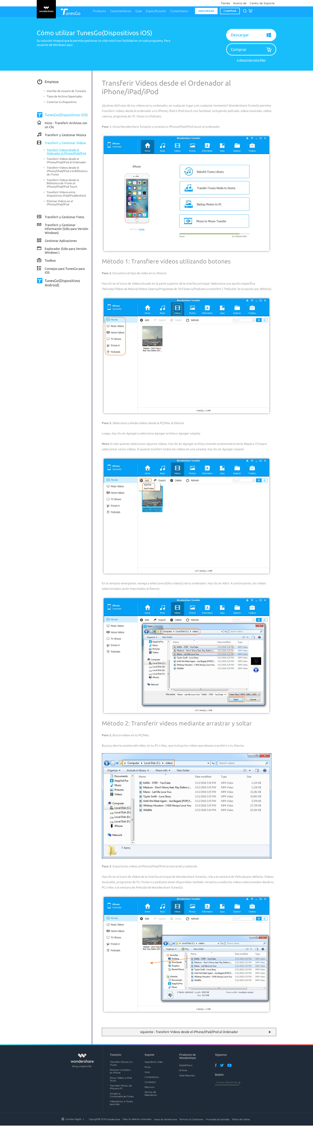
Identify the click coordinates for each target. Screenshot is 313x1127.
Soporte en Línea (153, 1063)
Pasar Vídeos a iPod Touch (121, 1080)
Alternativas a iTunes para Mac (121, 1104)
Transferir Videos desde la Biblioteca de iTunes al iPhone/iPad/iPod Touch (63, 185)
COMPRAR (229, 12)
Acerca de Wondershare (165, 1120)
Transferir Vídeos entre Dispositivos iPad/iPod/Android (66, 195)
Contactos (150, 1083)
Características (120, 12)
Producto (98, 12)
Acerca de (240, 3)
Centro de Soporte (262, 3)
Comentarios (178, 12)
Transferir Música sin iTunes (121, 1065)
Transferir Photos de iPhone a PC (121, 1088)
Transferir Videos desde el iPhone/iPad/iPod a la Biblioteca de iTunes (67, 172)
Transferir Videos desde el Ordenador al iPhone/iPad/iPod (66, 153)
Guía (138, 12)
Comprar (239, 50)
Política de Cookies (241, 1120)
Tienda (225, 3)
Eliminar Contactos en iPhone (120, 1073)
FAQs (148, 1068)
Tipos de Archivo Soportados (64, 97)
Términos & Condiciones (191, 1120)
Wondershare (113, 1120)
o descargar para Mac (251, 61)
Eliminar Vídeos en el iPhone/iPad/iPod (60, 204)
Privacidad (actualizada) (218, 1120)
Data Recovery (187, 1076)
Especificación (155, 12)
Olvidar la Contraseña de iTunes (122, 1096)
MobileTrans (186, 1066)
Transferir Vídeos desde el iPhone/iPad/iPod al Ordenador (66, 162)
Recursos (150, 1088)
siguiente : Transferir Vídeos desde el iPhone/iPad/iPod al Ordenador (189, 1033)
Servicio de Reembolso (151, 1095)
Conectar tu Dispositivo (61, 103)
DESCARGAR (205, 12)
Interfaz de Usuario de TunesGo (66, 92)
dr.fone (183, 1071)
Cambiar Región (73, 1120)
